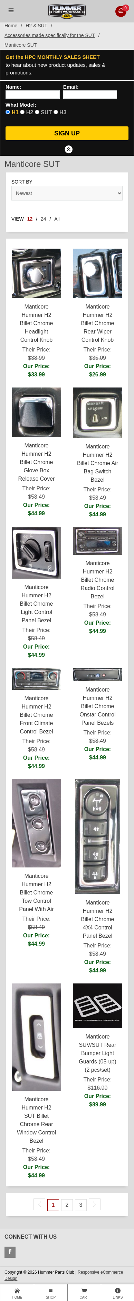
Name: (13, 87)
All (57, 219)
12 (30, 219)
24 (43, 219)
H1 (14, 112)
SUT (46, 112)
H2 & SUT (36, 25)
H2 (29, 112)
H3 (62, 112)
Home (10, 25)
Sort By (21, 182)
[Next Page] (94, 1204)
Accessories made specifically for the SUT (49, 35)
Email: (71, 87)
